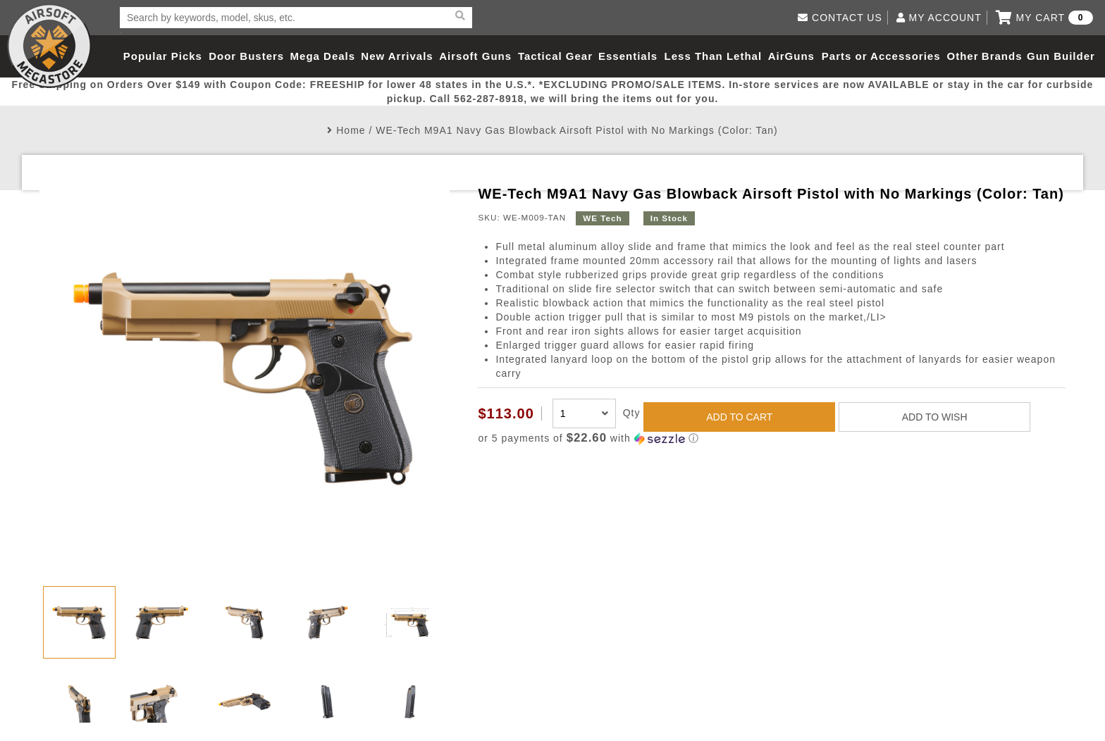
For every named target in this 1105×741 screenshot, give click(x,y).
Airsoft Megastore (49, 46)
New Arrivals (397, 56)
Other (962, 56)
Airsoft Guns (475, 56)
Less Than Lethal (714, 56)
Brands (1002, 56)
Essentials (628, 56)
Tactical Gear (555, 56)
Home (350, 130)
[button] (771, 438)
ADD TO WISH (935, 417)
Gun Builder (1061, 56)
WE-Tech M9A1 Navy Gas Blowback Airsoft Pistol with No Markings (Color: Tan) (576, 130)
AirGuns (791, 56)
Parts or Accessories (881, 56)
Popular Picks (162, 56)
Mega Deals (323, 56)
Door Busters (246, 56)
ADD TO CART (739, 417)
